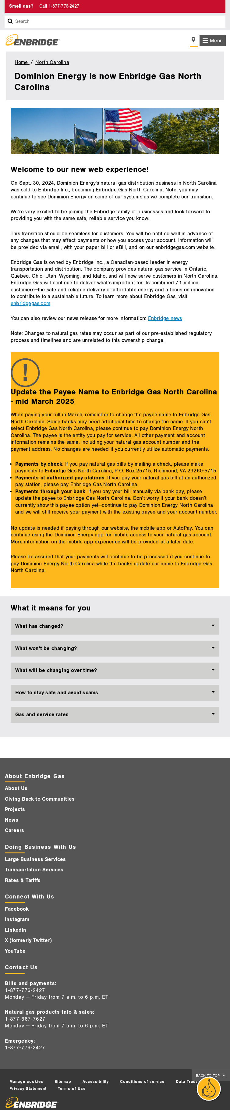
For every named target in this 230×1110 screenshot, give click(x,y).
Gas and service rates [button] (42, 715)
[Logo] (30, 41)
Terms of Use (72, 1088)
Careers (14, 830)
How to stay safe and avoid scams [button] (56, 693)
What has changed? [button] (39, 626)
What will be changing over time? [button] (56, 670)
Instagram (17, 919)
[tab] (115, 626)
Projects (15, 809)
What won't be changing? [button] (46, 649)
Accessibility (96, 1081)
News (11, 820)
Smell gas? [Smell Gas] (21, 6)
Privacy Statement (28, 1088)
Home (22, 62)
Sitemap (63, 1081)
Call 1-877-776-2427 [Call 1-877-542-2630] (59, 6)
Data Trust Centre (194, 1081)
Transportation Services (34, 870)
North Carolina (52, 62)
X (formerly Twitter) (28, 940)
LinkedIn (16, 930)
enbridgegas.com (30, 304)
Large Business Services (35, 859)
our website (114, 528)
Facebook (17, 909)
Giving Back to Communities (40, 799)
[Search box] (10, 22)
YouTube (15, 951)
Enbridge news (165, 318)
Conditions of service (142, 1081)
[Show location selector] (194, 41)
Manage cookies (26, 1081)
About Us (16, 788)
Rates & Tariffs (23, 880)
